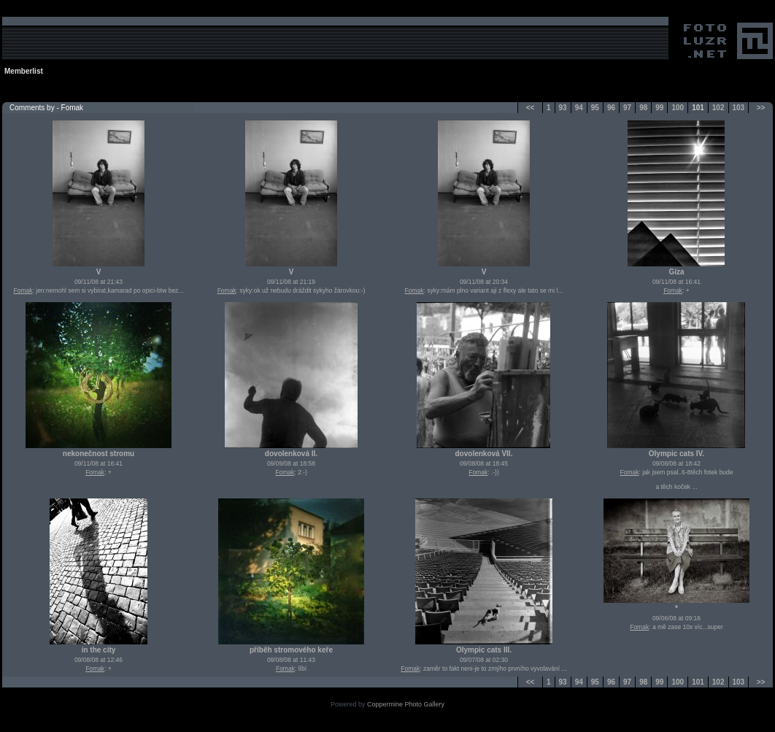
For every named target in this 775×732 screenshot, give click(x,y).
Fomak (23, 290)
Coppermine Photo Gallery (405, 704)
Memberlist (23, 71)
